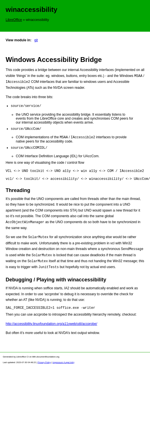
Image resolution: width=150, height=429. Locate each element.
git (36, 40)
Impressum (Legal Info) (63, 364)
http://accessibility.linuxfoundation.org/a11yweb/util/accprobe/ (51, 325)
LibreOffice (14, 20)
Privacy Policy (44, 364)
